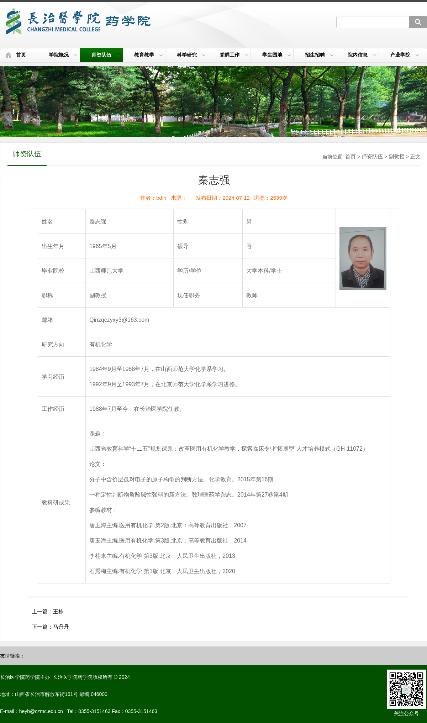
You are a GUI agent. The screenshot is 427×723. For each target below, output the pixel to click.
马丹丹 (61, 627)
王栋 (58, 611)
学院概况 (63, 55)
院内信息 (362, 55)
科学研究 (191, 55)
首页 (21, 55)
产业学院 (404, 55)
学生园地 (276, 55)
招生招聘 (319, 55)
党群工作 (234, 55)
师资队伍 (105, 55)
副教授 (397, 156)
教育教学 (148, 55)
